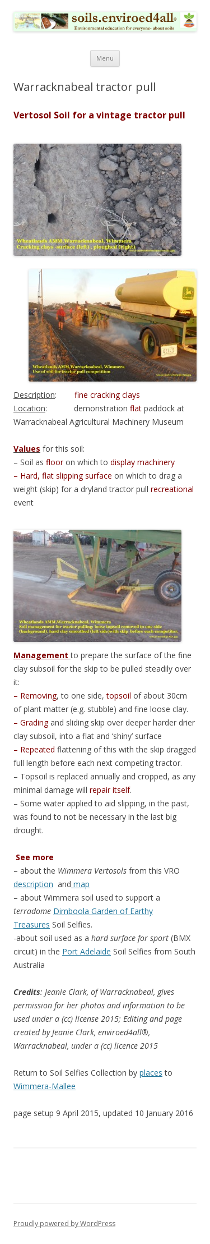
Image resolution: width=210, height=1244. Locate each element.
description (33, 884)
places (150, 1072)
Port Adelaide (86, 951)
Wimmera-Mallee (44, 1086)
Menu (105, 58)
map (80, 884)
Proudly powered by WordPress (64, 1223)
